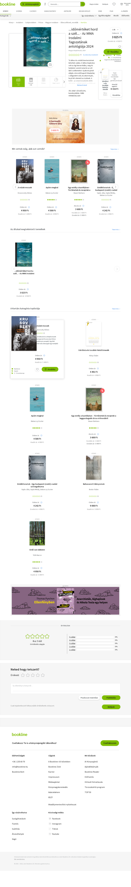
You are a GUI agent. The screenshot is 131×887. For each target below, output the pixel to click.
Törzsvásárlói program (95, 787)
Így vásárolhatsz (88, 16)
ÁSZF (50, 798)
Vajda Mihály (110, 194)
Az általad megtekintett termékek (27, 229)
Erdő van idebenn (37, 550)
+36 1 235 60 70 (18, 762)
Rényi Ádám (93, 356)
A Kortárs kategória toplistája (25, 309)
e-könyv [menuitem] (33, 11)
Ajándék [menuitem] (124, 11)
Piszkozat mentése (89, 698)
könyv (25, 157)
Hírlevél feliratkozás (94, 782)
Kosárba (112, 52)
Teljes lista (114, 150)
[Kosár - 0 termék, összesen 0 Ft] (125, 4)
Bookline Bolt (18, 772)
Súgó (14, 839)
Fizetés (15, 824)
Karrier (51, 772)
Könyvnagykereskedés (58, 787)
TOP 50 (88, 793)
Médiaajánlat (54, 782)
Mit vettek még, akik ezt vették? (28, 149)
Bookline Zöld (54, 767)
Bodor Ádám (94, 490)
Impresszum (53, 777)
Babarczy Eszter (52, 194)
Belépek (111, 707)
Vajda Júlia (101, 194)
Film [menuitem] (111, 11)
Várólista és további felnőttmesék (93, 350)
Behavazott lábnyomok (94, 484)
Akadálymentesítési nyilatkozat (62, 805)
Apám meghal (52, 188)
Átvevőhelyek (18, 834)
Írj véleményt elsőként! (90, 55)
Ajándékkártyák (91, 767)
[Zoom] (50, 65)
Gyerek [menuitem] (19, 11)
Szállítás (16, 829)
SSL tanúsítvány (19, 860)
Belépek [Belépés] (105, 4)
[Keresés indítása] (82, 4)
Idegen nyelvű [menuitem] (84, 11)
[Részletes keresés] (45, 4)
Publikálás (111, 698)
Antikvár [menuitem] (67, 11)
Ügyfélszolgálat (104, 16)
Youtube (53, 834)
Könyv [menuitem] (5, 11)
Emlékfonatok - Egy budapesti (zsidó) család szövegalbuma (106, 189)
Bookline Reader (92, 772)
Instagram (54, 824)
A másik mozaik (25, 188)
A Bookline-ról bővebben (59, 762)
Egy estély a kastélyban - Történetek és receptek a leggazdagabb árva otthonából (79, 189)
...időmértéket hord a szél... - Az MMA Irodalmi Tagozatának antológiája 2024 (23, 272)
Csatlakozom (109, 743)
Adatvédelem (54, 793)
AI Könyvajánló (30, 4)
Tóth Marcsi (37, 556)
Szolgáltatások (19, 819)
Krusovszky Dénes (25, 194)
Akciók (116, 16)
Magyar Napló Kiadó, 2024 (77, 51)
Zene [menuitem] (100, 11)
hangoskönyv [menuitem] (50, 11)
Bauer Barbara (79, 194)
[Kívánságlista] (114, 4)
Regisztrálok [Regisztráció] (94, 4)
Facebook (54, 819)
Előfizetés (125, 16)
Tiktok (53, 829)
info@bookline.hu (20, 767)
